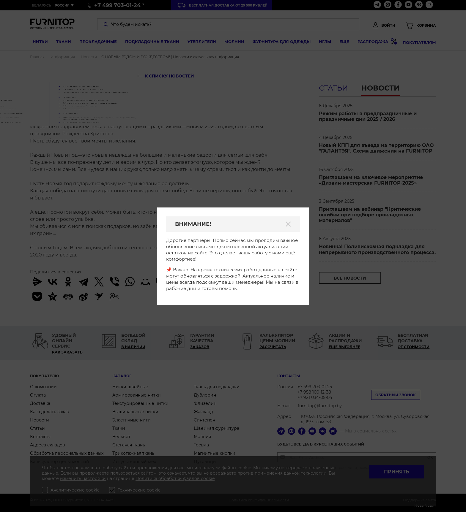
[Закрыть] (288, 224)
